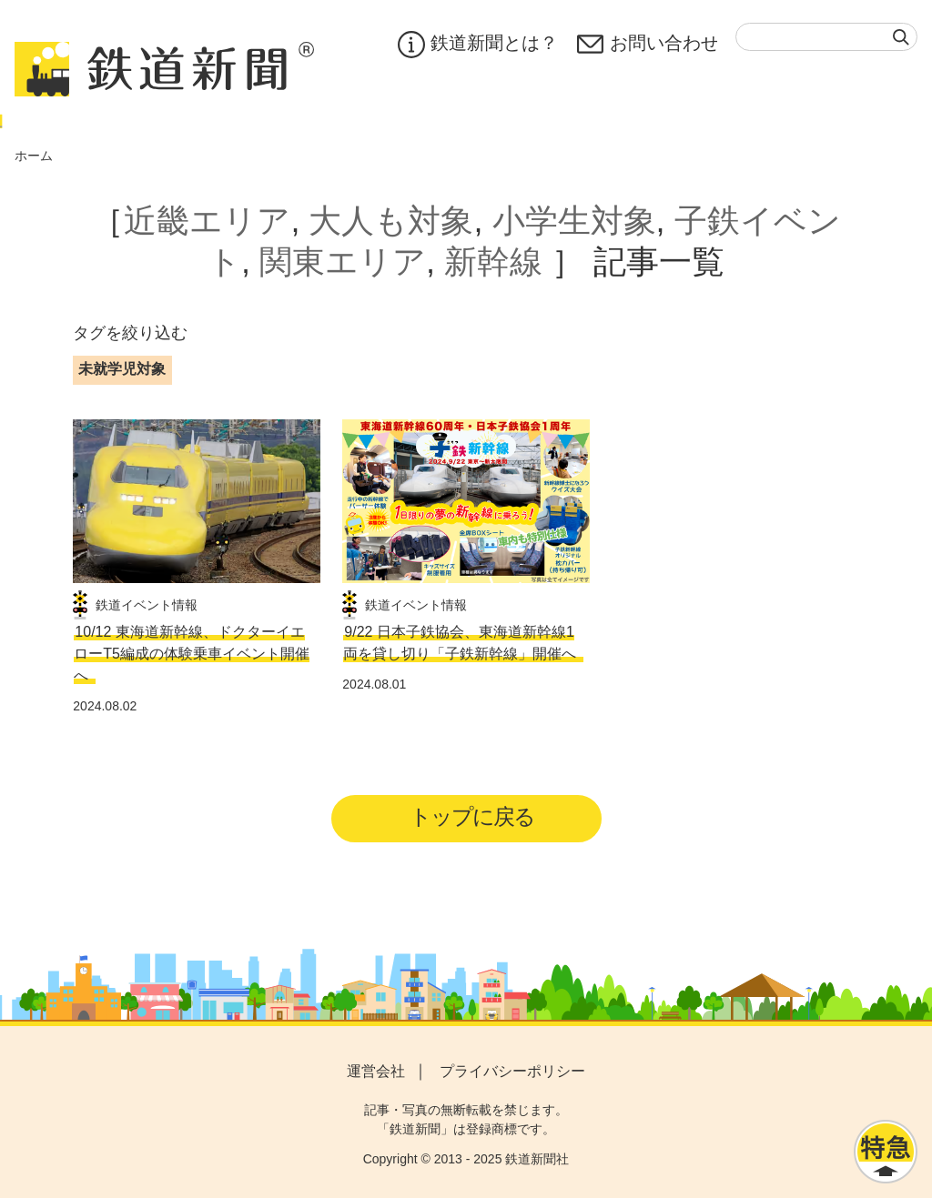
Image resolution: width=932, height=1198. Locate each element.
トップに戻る (472, 816)
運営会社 (376, 1071)
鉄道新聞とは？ (476, 44)
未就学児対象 (122, 369)
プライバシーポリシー (512, 1071)
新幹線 (493, 261)
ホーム (34, 155)
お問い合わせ (647, 44)
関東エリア (342, 261)
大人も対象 (391, 220)
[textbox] (826, 37)
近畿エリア (207, 220)
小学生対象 (574, 220)
